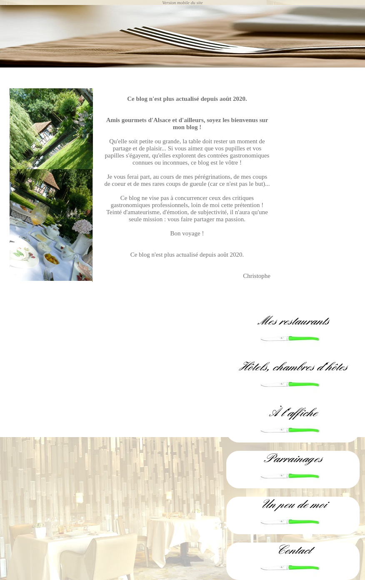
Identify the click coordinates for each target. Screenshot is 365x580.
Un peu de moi (293, 504)
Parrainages (293, 458)
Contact (292, 550)
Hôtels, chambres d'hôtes (293, 367)
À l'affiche (293, 412)
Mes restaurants (293, 321)
